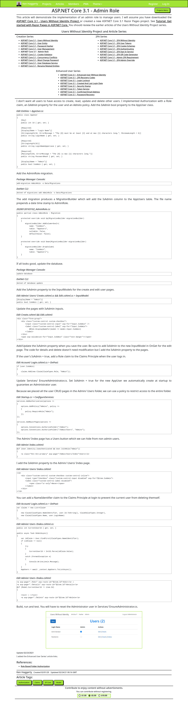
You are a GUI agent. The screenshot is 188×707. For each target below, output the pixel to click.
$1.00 (84, 696)
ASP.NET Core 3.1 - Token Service (74, 89)
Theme (97, 4)
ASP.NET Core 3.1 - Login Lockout (75, 80)
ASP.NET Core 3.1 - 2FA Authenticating (117, 49)
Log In (165, 4)
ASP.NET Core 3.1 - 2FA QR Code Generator (119, 54)
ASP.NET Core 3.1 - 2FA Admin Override (117, 60)
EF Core (51, 682)
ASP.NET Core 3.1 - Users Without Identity (39, 40)
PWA (85, 4)
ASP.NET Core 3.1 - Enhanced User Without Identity (83, 75)
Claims (39, 682)
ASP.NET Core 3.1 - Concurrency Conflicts (39, 57)
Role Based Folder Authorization (35, 666)
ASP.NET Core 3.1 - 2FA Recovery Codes (77, 77)
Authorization (25, 682)
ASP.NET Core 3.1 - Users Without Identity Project (48, 21)
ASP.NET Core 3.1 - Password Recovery (77, 94)
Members (73, 4)
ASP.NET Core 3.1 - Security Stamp (75, 86)
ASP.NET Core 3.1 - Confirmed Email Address (80, 92)
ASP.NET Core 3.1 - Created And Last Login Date (81, 83)
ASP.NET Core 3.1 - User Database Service (39, 63)
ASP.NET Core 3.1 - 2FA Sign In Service (117, 51)
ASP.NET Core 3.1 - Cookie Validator (36, 54)
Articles (60, 4)
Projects (46, 4)
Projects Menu (161, 10)
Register (153, 4)
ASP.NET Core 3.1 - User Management (37, 49)
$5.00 (93, 696)
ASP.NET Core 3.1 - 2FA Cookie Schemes (117, 46)
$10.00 (104, 696)
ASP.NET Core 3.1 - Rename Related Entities (40, 66)
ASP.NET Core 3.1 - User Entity (34, 43)
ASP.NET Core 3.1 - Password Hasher (37, 46)
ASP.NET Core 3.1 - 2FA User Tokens (116, 43)
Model (63, 682)
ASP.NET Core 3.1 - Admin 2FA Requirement (119, 57)
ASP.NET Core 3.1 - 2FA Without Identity (117, 40)
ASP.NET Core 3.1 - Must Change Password (40, 60)
